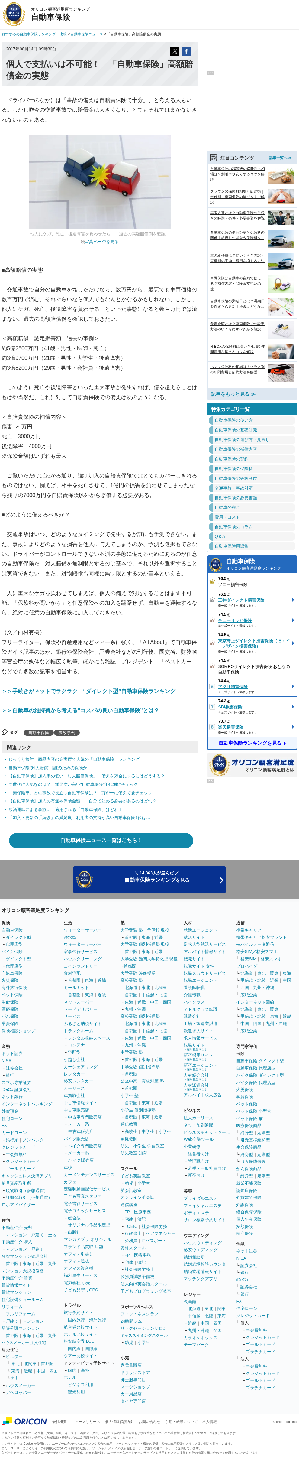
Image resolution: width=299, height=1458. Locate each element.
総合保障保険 (249, 1211)
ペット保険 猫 (249, 1118)
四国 (244, 987)
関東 (221, 1308)
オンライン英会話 (137, 1197)
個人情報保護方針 (119, 1422)
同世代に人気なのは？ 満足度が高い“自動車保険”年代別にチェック (73, 784)
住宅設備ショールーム (23, 1299)
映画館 (190, 1301)
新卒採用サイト (198, 1057)
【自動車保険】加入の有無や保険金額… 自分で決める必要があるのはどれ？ (82, 801)
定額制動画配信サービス (87, 1188)
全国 (217, 1330)
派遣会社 (192, 1016)
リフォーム (12, 1306)
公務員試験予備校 (137, 1276)
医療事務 (142, 1211)
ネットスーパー (78, 1002)
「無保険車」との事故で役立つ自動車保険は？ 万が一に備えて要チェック (80, 792)
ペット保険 (12, 994)
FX (4, 1125)
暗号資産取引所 (16, 1183)
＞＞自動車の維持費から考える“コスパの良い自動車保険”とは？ (80, 711)
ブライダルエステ (200, 1198)
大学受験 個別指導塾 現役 (145, 944)
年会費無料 (16, 1154)
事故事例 (66, 732)
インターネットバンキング (27, 1104)
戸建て (37, 1234)
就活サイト (194, 937)
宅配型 (74, 1052)
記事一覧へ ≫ (280, 158)
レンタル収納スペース (89, 1038)
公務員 (131, 1240)
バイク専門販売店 (85, 1146)
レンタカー (74, 1074)
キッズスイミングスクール (144, 1335)
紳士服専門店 (133, 1379)
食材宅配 (72, 973)
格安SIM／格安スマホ (257, 951)
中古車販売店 (76, 1110)
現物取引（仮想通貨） (27, 1190)
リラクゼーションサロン (144, 1328)
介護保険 (244, 1204)
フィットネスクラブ (140, 1313)
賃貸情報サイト (16, 1285)
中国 (287, 980)
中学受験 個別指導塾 (140, 1066)
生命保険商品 (249, 1147)
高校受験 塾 (132, 980)
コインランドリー (81, 966)
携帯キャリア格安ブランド (261, 937)
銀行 (10, 1075)
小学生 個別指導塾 (138, 1110)
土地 (52, 1234)
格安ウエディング (200, 1250)
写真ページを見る (102, 241)
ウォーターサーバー (83, 930)
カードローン (14, 1132)
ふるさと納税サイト (83, 1023)
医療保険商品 (249, 1125)
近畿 (39, 1263)
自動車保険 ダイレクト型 (260, 1060)
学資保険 (10, 1023)
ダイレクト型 (18, 937)
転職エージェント (200, 980)
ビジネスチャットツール (207, 1132)
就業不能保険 (249, 1183)
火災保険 (10, 980)
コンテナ (76, 1045)
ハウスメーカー (20, 1385)
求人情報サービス (200, 1038)
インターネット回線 (255, 1002)
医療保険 (10, 1009)
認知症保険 (246, 1190)
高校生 (131, 1131)
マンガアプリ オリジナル (87, 1239)
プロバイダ (246, 966)
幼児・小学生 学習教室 (142, 1146)
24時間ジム (131, 1321)
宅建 (129, 1219)
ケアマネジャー (160, 1233)
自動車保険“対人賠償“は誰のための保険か (47, 767)
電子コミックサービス (85, 1210)
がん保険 (10, 1016)
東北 (15, 1363)
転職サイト (194, 958)
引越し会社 (74, 1059)
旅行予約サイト (78, 1312)
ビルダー (14, 1356)
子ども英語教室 (135, 1175)
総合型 (74, 1218)
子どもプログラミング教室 (146, 1291)
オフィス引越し (78, 1253)
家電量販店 (131, 1365)
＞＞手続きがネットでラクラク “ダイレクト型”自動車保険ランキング (88, 691)
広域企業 (248, 994)
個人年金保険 (249, 1219)
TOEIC (131, 1226)
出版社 (74, 1232)
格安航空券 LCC (79, 1341)
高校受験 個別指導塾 (140, 1016)
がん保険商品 (249, 1168)
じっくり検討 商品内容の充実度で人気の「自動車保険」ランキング (74, 759)
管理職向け (198, 1161)
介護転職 (192, 994)
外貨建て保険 (249, 1197)
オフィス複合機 (78, 1268)
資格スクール (133, 1247)
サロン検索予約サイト (205, 1219)
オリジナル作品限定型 (89, 1224)
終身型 (246, 1132)
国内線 (74, 1348)
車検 (68, 1167)
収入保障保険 (253, 1161)
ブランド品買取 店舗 (83, 1246)
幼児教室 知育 (134, 1152)
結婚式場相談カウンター (207, 1264)
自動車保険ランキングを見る (250, 743)
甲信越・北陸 (154, 994)
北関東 (30, 1363)
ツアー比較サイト (81, 1355)
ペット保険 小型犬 (253, 1111)
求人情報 (209, 1422)
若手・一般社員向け (207, 1168)
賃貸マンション (16, 1292)
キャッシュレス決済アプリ (27, 1175)
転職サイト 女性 (199, 966)
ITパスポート (154, 1240)
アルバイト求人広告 (203, 1094)
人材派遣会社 (196, 1087)
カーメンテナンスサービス (89, 1174)
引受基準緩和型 (255, 1139)
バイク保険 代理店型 (255, 1082)
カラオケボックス (200, 1337)
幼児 (129, 1183)
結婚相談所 (194, 1257)
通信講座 (129, 1204)
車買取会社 (74, 1095)
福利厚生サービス (81, 1275)
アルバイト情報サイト (205, 951)
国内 (72, 1370)
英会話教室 (131, 1190)
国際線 (91, 1348)
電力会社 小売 (77, 1282)
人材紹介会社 (196, 1077)
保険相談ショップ (18, 1030)
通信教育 (129, 1124)
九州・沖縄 (135, 1009)
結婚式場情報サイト (203, 1271)
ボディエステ (196, 1212)
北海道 (131, 987)
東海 (27, 1263)
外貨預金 (10, 1111)
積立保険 (244, 1233)
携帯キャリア (249, 930)
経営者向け (198, 1153)
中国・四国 (47, 1371)
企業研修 (192, 1146)
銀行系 (12, 1139)
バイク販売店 (76, 1138)
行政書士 (133, 1233)
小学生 (165, 1131)
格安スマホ (271, 958)
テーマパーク (196, 1344)
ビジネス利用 (80, 1384)
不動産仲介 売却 (17, 1227)
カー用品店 (131, 1393)
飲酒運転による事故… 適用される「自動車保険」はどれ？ (65, 809)
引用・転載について (181, 1422)
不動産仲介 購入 (17, 1241)
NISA (6, 1060)
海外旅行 (97, 1319)
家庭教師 (129, 1138)
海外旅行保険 (14, 987)
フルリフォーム (20, 1313)
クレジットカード (18, 1147)
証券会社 (14, 1068)
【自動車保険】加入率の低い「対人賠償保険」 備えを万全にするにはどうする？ (86, 775)
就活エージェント (200, 930)
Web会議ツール (199, 1139)
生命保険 (10, 1002)
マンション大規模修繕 (23, 1270)
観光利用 (76, 1391)
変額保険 (244, 1226)
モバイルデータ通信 (255, 944)
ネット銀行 (12, 1096)
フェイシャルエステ (203, 1205)
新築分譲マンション (21, 1328)
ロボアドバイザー (18, 1204)
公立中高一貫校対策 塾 (142, 1081)
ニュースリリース (85, 1422)
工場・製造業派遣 (200, 1023)
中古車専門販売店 (85, 1117)
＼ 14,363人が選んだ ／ (156, 877)
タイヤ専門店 (133, 1401)
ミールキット (76, 987)
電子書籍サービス (81, 1203)
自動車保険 (38, 732)
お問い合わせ (149, 1422)
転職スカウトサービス (205, 973)
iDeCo (242, 1279)
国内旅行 (76, 1319)
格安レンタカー (78, 1081)
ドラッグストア (135, 1372)
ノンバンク (33, 1139)
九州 (52, 1263)
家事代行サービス (81, 951)
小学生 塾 (130, 1095)
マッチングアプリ (200, 1278)
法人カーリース (198, 1117)
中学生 (148, 1131)
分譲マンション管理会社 (25, 1256)
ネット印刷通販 (198, 1125)
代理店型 (14, 944)
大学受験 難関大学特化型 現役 (149, 958)
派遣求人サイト (198, 1030)
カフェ (70, 1182)
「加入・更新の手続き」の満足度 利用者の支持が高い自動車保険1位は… (79, 817)
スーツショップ (135, 1387)
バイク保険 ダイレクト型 (260, 1075)
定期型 (263, 1132)
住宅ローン (12, 1118)
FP (127, 1211)
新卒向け (196, 1175)
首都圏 (12, 1263)
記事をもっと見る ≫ (233, 394)
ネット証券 (12, 1053)
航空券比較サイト (81, 1327)
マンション (16, 1234)
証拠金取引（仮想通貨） (29, 1197)
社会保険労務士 (156, 1226)
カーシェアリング (81, 1066)
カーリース (74, 1088)
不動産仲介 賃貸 (17, 1277)
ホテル (70, 1377)
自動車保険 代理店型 (255, 1068)
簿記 (141, 1219)
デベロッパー (18, 1392)
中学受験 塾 (132, 1052)
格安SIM (248, 958)
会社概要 (59, 1422)
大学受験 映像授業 (138, 973)
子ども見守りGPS (81, 1289)
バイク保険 (12, 951)
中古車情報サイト (81, 1102)
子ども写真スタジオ (83, 1196)
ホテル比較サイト (81, 1334)
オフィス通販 (76, 1260)
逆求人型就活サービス (205, 944)
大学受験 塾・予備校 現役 (145, 930)
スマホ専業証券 (16, 1082)
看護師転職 (194, 987)
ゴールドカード (20, 1168)
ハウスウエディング (203, 1242)
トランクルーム (78, 1030)
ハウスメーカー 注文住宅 (24, 1342)
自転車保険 (12, 973)
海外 (85, 1370)
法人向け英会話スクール (144, 1283)
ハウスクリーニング (83, 958)
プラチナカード (260, 1351)
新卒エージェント (200, 1067)
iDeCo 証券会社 (16, 1089)
